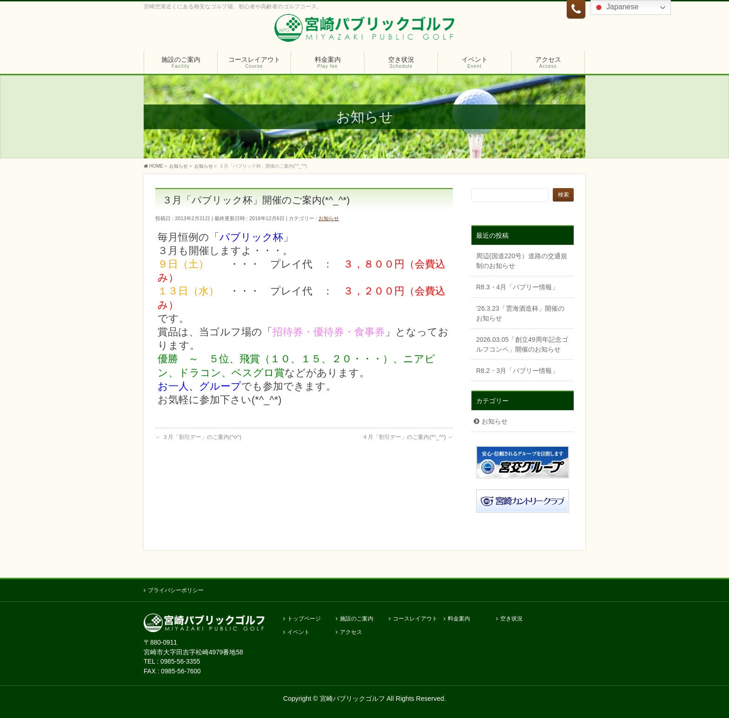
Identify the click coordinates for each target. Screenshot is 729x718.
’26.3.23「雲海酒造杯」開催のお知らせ (520, 313)
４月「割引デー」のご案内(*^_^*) (407, 437)
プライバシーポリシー (176, 590)
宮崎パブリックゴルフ (352, 698)
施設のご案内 (356, 619)
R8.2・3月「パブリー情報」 (517, 370)
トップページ (304, 619)
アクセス (351, 632)
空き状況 (511, 619)
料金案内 (459, 619)
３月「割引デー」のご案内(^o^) (198, 437)
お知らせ (328, 218)
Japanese (616, 7)
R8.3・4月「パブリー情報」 (517, 287)
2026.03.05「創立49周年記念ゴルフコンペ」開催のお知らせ (522, 344)
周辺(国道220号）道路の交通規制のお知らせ (521, 260)
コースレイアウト (415, 619)
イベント (298, 632)
